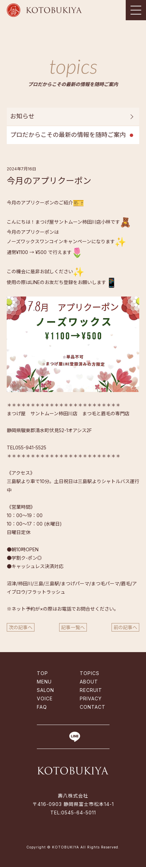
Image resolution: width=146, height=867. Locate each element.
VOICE (45, 698)
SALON (45, 690)
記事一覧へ (73, 627)
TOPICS (89, 673)
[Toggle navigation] (136, 10)
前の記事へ (125, 627)
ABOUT (89, 681)
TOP (42, 673)
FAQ (42, 707)
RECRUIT (91, 690)
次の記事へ (20, 627)
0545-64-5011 (78, 812)
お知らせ (22, 116)
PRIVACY (91, 698)
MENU (44, 681)
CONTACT (92, 707)
